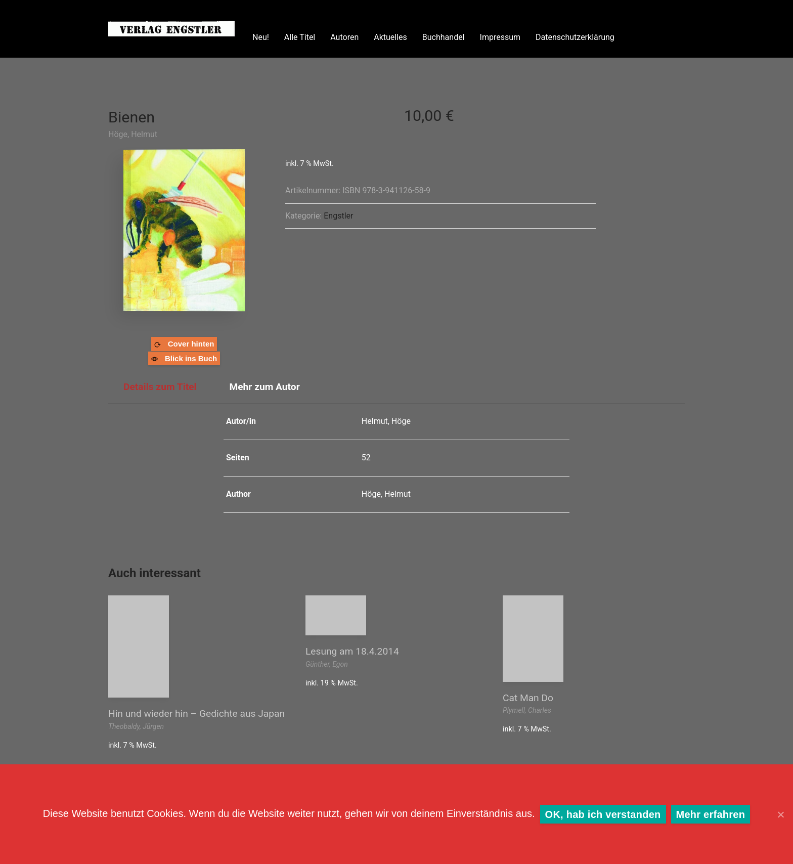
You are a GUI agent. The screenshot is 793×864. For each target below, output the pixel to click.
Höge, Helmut (132, 134)
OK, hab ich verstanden (603, 814)
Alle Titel (299, 37)
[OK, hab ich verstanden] (780, 814)
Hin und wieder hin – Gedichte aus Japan (196, 713)
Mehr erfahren (710, 814)
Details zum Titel (160, 387)
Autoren (344, 37)
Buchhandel (443, 37)
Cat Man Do (528, 698)
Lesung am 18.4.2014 (352, 651)
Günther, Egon (326, 664)
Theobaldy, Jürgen (136, 726)
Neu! (260, 37)
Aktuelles (390, 37)
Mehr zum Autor (264, 387)
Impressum (500, 37)
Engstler (338, 216)
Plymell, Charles (527, 710)
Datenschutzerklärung (575, 37)
